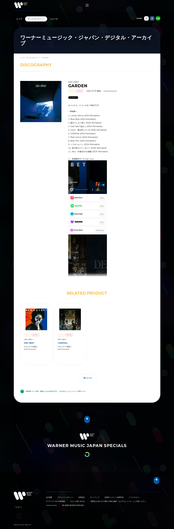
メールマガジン (134, 497)
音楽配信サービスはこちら (83, 159)
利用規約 (81, 497)
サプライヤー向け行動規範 (55, 501)
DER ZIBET (29, 343)
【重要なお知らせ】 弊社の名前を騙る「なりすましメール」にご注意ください (118, 501)
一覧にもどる (87, 378)
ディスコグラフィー (36, 19)
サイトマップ (94, 497)
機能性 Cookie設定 (46, 391)
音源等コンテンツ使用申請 (114, 497)
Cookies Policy (51, 505)
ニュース (54, 19)
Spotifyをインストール (66, 391)
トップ (19, 19)
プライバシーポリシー (65, 497)
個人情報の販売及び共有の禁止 (73, 505)
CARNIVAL (63, 343)
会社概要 (49, 497)
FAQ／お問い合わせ (77, 501)
